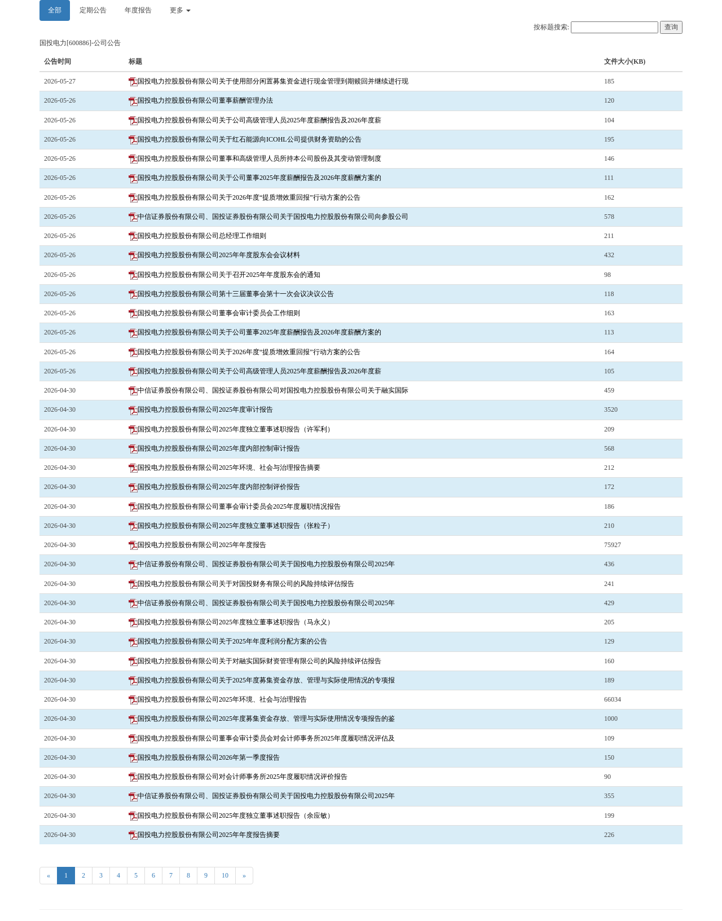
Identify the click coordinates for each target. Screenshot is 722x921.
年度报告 (138, 10)
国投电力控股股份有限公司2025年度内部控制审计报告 (214, 448)
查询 (671, 27)
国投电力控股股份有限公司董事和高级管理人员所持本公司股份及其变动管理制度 (255, 158)
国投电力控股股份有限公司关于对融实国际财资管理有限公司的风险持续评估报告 (255, 661)
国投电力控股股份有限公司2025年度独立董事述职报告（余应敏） (231, 815)
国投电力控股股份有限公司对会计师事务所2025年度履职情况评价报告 (238, 777)
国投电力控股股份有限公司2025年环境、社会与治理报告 (218, 699)
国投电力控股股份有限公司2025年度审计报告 (201, 409)
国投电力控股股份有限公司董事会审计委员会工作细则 (214, 313)
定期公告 (93, 10)
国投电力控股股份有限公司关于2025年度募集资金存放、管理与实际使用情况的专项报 (262, 680)
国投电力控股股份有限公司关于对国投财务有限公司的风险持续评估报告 (241, 584)
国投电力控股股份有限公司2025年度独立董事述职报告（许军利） (231, 429)
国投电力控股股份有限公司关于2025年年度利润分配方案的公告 (228, 641)
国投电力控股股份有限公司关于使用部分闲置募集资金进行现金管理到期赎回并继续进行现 (268, 81)
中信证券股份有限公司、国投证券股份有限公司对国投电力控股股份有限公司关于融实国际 (268, 390)
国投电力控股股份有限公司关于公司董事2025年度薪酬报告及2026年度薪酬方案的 (255, 178)
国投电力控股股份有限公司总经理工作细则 (197, 236)
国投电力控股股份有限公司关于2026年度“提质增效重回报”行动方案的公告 (244, 197)
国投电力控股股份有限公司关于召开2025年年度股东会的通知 (224, 275)
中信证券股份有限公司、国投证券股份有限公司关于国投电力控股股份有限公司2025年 (262, 564)
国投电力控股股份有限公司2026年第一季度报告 (204, 757)
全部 (54, 10)
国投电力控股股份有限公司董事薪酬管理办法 (201, 100)
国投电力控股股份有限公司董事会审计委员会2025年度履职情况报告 (235, 506)
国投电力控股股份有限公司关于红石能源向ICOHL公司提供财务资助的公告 (245, 139)
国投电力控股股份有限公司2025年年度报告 (197, 545)
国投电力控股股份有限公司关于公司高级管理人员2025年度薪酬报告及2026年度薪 (255, 120)
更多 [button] (180, 10)
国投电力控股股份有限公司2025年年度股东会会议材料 (214, 255)
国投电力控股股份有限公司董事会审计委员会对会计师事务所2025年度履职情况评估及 (262, 738)
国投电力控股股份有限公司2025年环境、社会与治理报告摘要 (224, 467)
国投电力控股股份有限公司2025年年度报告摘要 (204, 835)
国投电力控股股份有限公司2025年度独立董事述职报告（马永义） (231, 622)
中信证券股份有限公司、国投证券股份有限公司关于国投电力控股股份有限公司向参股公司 (268, 217)
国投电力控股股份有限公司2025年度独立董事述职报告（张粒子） (231, 526)
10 (225, 875)
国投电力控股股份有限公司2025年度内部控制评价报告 (214, 487)
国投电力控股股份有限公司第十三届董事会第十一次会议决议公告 (231, 294)
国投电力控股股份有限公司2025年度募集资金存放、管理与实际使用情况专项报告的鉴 (262, 718)
